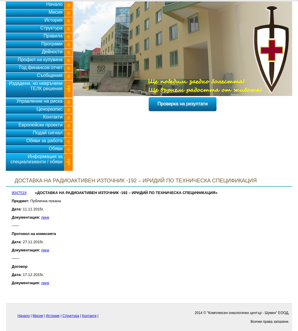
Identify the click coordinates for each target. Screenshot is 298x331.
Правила (53, 35)
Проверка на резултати (182, 103)
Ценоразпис (50, 109)
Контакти (53, 116)
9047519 (19, 193)
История (53, 20)
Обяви (56, 148)
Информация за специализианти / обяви (37, 159)
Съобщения (50, 75)
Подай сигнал (48, 132)
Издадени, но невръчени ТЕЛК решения (36, 86)
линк (45, 217)
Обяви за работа (44, 140)
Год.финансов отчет (41, 67)
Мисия (55, 12)
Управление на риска (39, 101)
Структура (51, 27)
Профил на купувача (40, 59)
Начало (54, 4)
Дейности (52, 51)
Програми (52, 43)
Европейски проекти (40, 124)
